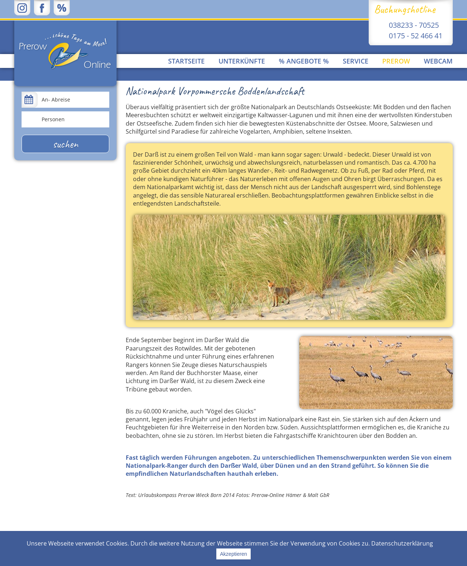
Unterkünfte (242, 61)
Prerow (396, 61)
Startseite (186, 61)
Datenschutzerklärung (402, 543)
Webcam (438, 61)
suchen (65, 144)
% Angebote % (304, 61)
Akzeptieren (233, 554)
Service (355, 61)
